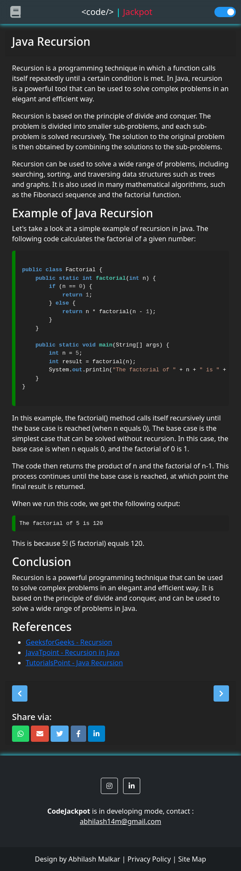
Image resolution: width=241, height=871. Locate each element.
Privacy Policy (149, 859)
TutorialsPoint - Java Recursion (74, 662)
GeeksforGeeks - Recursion (69, 642)
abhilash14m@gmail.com (120, 821)
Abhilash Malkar (94, 859)
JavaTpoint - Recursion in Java (73, 652)
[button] (19, 693)
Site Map (192, 859)
